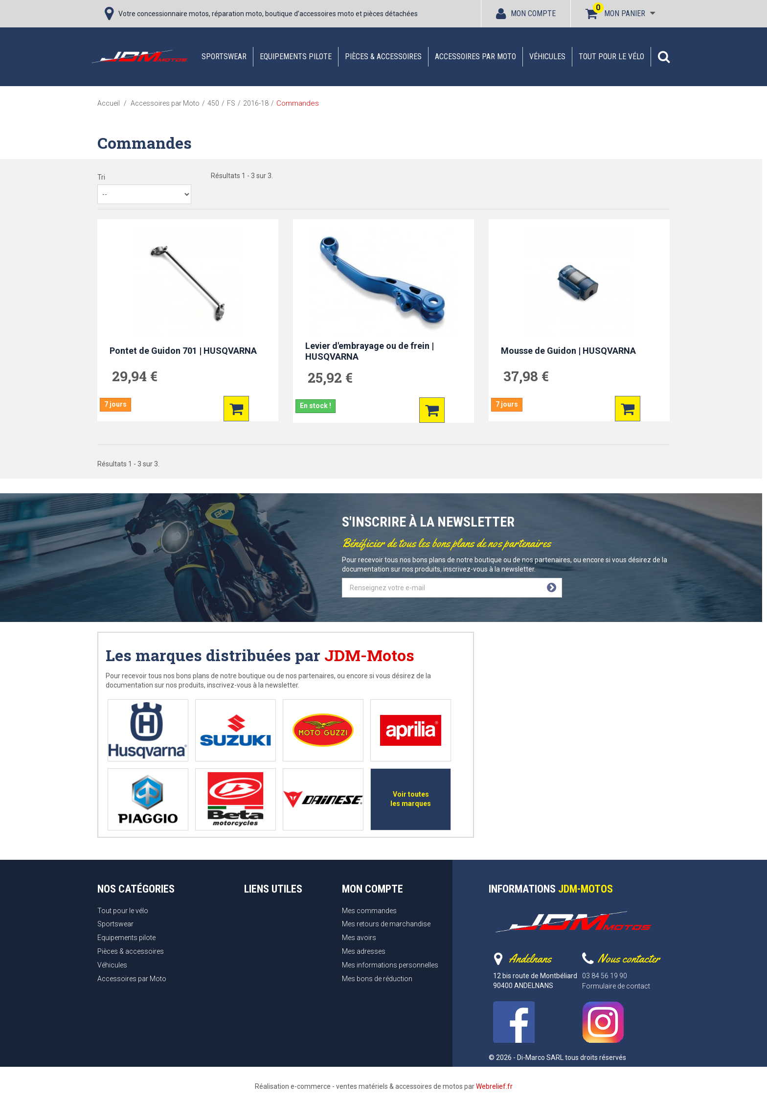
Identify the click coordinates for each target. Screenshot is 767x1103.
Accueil (108, 103)
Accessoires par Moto (475, 56)
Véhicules (547, 56)
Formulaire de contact (616, 986)
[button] (664, 57)
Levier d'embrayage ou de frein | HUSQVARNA (369, 351)
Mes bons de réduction (377, 979)
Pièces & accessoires (383, 56)
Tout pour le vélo (611, 56)
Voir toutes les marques (410, 798)
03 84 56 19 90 (604, 976)
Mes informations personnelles (390, 965)
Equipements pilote (296, 56)
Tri (101, 177)
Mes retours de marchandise (386, 924)
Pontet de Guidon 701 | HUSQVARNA (183, 350)
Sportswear (224, 56)
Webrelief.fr (494, 1086)
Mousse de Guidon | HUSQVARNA (568, 350)
